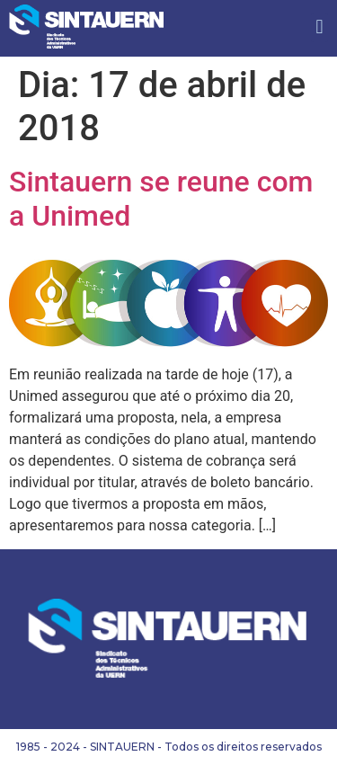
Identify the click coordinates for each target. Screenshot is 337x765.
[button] (319, 27)
